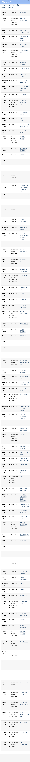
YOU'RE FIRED (23, 619)
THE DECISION (23, 642)
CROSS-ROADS (23, 173)
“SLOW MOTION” (24, 195)
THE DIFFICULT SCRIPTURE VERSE (24, 88)
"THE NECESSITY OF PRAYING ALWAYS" (24, 408)
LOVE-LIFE (22, 476)
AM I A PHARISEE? (24, 595)
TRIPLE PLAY (23, 434)
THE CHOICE (23, 293)
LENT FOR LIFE (24, 682)
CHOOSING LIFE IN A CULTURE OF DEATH (24, 362)
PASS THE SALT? (24, 323)
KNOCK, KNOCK (24, 299)
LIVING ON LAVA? (24, 68)
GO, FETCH (23, 12)
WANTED (22, 583)
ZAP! (21, 348)
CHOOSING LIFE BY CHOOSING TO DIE (24, 102)
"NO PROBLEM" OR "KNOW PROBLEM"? (24, 416)
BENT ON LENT (24, 207)
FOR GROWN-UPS (24, 534)
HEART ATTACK (24, 553)
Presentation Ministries (9, 2)
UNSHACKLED (23, 589)
